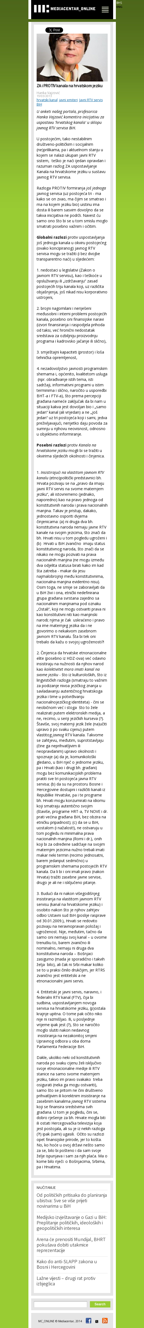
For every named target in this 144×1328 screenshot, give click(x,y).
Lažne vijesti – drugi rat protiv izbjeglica (66, 1281)
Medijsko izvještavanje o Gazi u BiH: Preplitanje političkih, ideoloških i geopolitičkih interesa (72, 1223)
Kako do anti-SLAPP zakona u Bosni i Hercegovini (67, 1265)
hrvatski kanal (47, 100)
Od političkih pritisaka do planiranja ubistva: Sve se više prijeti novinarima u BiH (72, 1201)
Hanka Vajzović (48, 93)
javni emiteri (68, 100)
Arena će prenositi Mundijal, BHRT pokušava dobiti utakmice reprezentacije (71, 1245)
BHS (119, 3)
